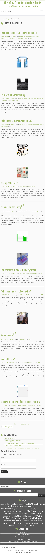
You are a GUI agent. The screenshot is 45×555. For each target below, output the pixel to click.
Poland (30, 211)
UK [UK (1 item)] (14, 525)
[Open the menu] (41, 11)
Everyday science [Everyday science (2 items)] (35, 509)
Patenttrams (7, 335)
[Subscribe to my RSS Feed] (2, 12)
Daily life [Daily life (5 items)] (16, 506)
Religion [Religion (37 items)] (37, 518)
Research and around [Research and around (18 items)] (12, 520)
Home (2, 19)
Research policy (36, 211)
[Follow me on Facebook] (6, 12)
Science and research (33, 273)
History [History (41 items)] (28, 510)
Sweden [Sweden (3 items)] (27, 523)
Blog (7, 19)
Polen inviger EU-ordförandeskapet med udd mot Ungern (22, 448)
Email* (18, 466)
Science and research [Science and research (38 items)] (13, 523)
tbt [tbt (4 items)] (32, 523)
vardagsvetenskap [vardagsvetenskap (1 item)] (20, 525)
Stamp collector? (9, 183)
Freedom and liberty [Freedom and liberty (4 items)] (7, 511)
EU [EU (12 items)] (17, 508)
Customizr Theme (27, 552)
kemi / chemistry (23, 98)
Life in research (11, 38)
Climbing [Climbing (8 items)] (16, 504)
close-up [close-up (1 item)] (22, 504)
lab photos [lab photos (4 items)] (31, 513)
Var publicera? (8, 359)
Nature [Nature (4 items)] (30, 516)
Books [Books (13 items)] (10, 504)
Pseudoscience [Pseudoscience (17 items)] (26, 518)
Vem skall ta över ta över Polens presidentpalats (19, 443)
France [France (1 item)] (42, 509)
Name (18, 459)
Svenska (13, 36)
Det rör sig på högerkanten (13, 441)
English (13, 98)
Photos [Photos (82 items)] (37, 515)
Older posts (7, 427)
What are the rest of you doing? (16, 291)
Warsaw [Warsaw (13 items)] (28, 525)
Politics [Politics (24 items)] (15, 518)
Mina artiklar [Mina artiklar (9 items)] (22, 516)
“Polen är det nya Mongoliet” (13, 446)
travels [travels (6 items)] (11, 525)
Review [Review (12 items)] (39, 520)
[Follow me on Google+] (8, 12)
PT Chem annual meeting (13, 95)
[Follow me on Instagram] (9, 12)
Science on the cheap (11, 207)
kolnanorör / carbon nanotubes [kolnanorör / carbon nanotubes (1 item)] (20, 513)
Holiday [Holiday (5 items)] (36, 511)
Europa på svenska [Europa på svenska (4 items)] (25, 509)
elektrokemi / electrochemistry (27, 36)
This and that (10, 100)
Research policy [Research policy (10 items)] (29, 520)
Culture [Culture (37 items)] (29, 503)
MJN (30, 38)
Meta (29, 186)
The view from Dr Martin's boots (22, 3)
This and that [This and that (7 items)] (38, 523)
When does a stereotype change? (16, 120)
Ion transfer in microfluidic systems (18, 270)
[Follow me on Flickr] (11, 12)
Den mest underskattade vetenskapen (19, 32)
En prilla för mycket (10, 438)
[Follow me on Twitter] (4, 12)
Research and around (22, 38)
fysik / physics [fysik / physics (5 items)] (19, 511)
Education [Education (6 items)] (23, 506)
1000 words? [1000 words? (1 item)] (3, 504)
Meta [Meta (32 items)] (14, 515)
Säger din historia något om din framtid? (20, 401)
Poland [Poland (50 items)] (7, 518)
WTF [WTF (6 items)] (34, 525)
